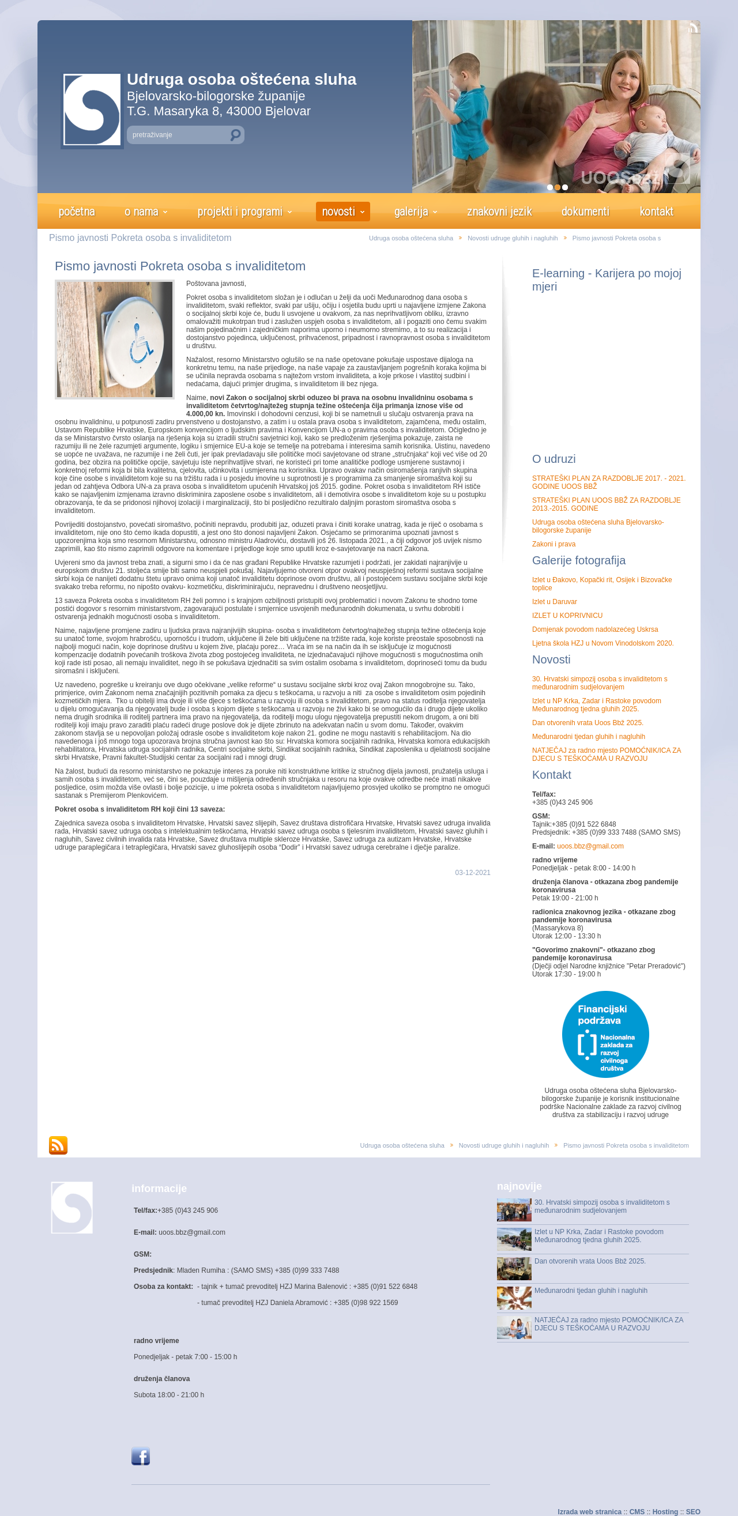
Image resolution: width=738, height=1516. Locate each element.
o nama (141, 211)
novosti (338, 211)
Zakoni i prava (553, 544)
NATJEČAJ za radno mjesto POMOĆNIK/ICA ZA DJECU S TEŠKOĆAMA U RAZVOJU (606, 754)
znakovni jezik (499, 211)
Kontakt (551, 774)
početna (76, 211)
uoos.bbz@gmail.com (589, 846)
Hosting (666, 1512)
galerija (411, 211)
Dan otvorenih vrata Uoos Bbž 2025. (587, 723)
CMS (637, 1512)
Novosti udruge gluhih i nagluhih (513, 238)
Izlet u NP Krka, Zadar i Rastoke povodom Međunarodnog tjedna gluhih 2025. (596, 705)
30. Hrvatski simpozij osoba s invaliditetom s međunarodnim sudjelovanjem (600, 683)
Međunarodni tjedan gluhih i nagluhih (588, 737)
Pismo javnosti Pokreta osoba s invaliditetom (180, 266)
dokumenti (585, 211)
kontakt (656, 211)
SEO (693, 1512)
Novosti (551, 659)
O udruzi (554, 458)
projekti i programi (240, 211)
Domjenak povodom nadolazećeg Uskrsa (595, 629)
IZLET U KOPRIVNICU (567, 616)
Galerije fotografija (579, 560)
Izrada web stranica (590, 1512)
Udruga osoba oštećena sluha (411, 238)
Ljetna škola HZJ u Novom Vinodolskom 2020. (603, 643)
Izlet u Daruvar (554, 602)
